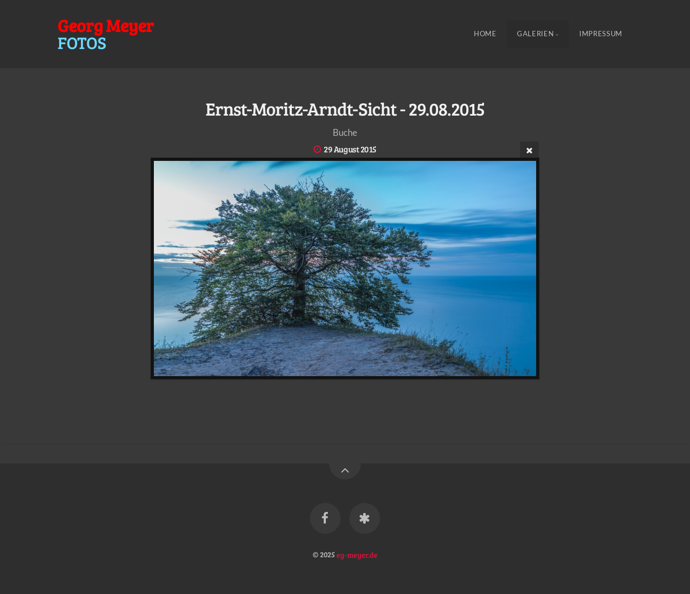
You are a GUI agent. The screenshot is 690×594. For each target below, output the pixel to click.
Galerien (535, 34)
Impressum (600, 34)
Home (485, 34)
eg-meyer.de (356, 554)
